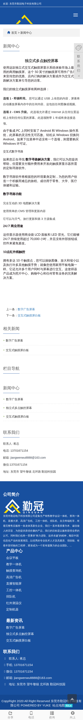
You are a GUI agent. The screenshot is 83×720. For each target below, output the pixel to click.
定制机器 (12, 609)
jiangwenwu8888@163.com (28, 457)
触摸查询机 (14, 570)
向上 (72, 714)
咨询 (52, 714)
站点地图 (58, 705)
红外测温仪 (14, 603)
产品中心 (14, 550)
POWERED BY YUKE (36, 705)
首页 (14, 32)
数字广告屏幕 (26, 309)
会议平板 (12, 558)
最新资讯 (14, 620)
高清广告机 (14, 577)
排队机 (10, 596)
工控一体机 (14, 590)
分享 (10, 714)
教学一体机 (14, 564)
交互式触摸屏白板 (29, 315)
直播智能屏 (14, 583)
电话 (31, 714)
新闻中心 (26, 32)
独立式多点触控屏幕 (19, 408)
